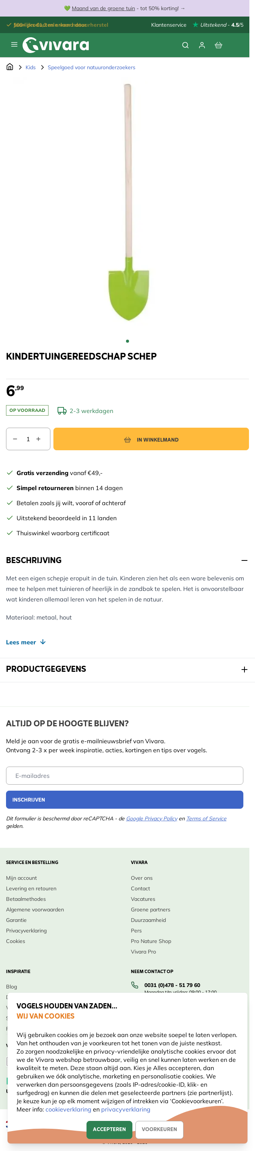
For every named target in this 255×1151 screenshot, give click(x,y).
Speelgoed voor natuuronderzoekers (91, 67)
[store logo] (56, 45)
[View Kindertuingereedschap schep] (127, 341)
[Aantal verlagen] (12, 439)
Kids (31, 67)
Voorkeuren (159, 1129)
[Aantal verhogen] (42, 439)
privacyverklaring (125, 1109)
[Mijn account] (202, 45)
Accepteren (109, 1129)
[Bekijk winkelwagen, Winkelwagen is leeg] (218, 45)
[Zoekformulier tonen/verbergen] (185, 45)
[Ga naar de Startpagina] (10, 67)
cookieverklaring (69, 1109)
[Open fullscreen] (127, 204)
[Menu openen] (14, 44)
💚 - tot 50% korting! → (124, 8)
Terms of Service (206, 818)
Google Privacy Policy (151, 818)
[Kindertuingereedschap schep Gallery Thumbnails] (127, 341)
